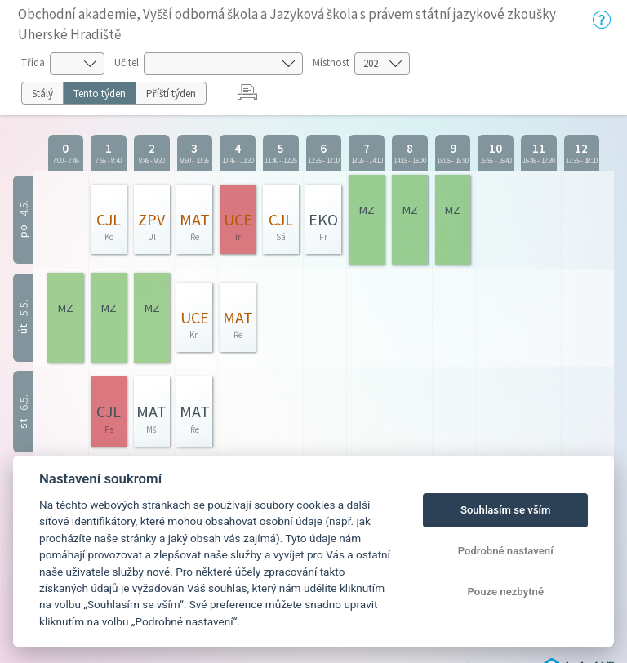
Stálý (42, 93)
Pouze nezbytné (505, 591)
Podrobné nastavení (506, 551)
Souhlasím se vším (505, 510)
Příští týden (171, 93)
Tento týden (99, 93)
